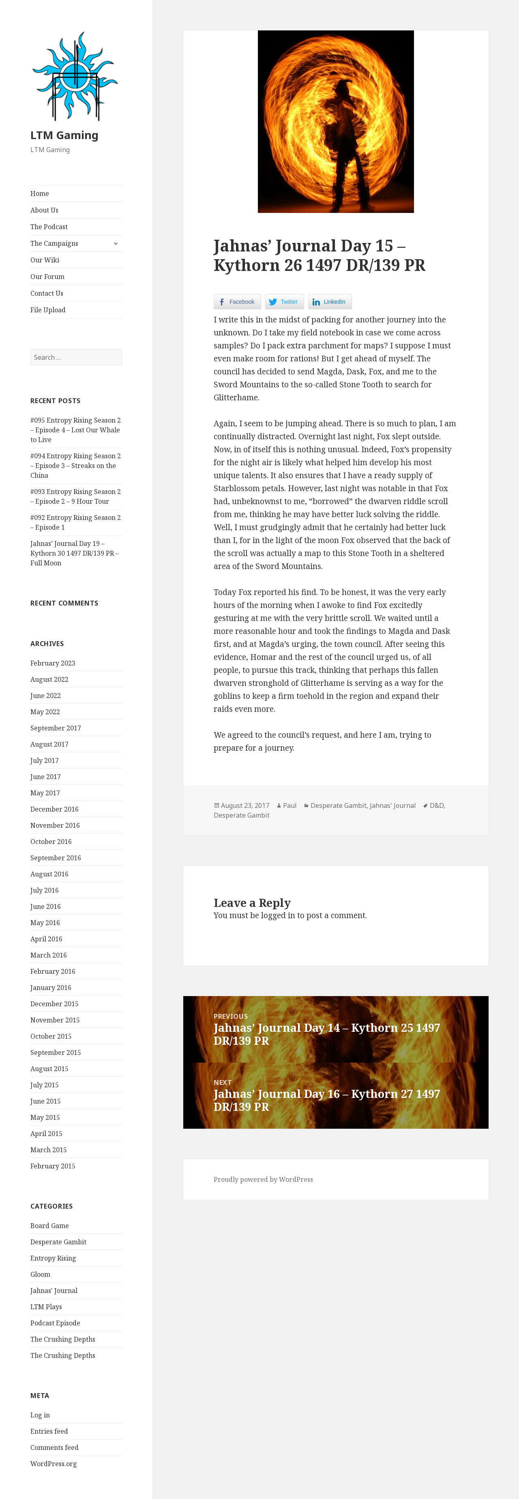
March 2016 (48, 955)
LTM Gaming (64, 134)
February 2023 (52, 663)
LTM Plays (46, 1306)
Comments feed (54, 1447)
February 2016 (52, 971)
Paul (290, 805)
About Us (44, 210)
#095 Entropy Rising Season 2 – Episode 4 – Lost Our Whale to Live (75, 430)
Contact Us (46, 293)
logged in (278, 915)
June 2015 (45, 1101)
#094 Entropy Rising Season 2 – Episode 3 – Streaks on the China (75, 465)
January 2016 (50, 987)
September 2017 (55, 728)
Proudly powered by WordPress (263, 1179)
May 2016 (45, 922)
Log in (40, 1415)
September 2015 (55, 1052)
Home (39, 193)
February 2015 (52, 1166)
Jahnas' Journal (53, 1290)
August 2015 (49, 1068)
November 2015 (55, 1020)
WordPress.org (53, 1463)
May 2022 (45, 711)
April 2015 (46, 1133)
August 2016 (49, 874)
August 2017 (49, 744)
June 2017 (45, 776)
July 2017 (44, 760)
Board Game (49, 1225)
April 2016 (46, 938)
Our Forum (47, 276)
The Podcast (49, 226)
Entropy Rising (53, 1258)
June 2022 (45, 695)
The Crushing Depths (62, 1339)
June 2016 (45, 906)
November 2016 (55, 825)
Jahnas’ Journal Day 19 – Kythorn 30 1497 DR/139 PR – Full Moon (74, 553)
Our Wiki (44, 260)
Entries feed (49, 1431)
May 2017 (45, 792)
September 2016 (55, 857)
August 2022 (49, 679)
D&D (437, 805)
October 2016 (51, 841)
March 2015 (48, 1149)
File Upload (48, 309)
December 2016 (54, 809)
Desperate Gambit (58, 1241)
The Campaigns (54, 243)
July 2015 (44, 1084)
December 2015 (54, 1003)
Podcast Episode (55, 1323)
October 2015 (51, 1036)
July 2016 (44, 890)
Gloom (40, 1274)
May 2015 (45, 1117)
